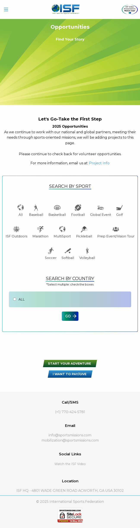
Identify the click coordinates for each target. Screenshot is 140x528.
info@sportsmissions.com (70, 435)
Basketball (57, 210)
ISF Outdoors (16, 232)
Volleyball (87, 253)
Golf (119, 210)
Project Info (99, 163)
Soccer (50, 253)
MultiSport (62, 232)
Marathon (40, 232)
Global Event (100, 210)
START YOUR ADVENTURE (69, 363)
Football (78, 210)
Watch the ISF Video (70, 464)
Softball (68, 253)
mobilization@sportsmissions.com (70, 440)
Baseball (36, 210)
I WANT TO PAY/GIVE (69, 374)
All (20, 210)
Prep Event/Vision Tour (115, 232)
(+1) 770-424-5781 (70, 412)
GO (68, 316)
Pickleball (84, 232)
